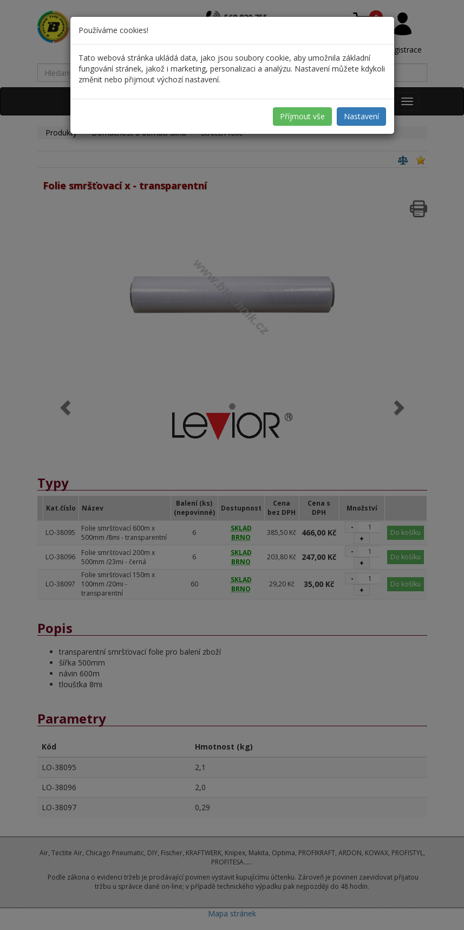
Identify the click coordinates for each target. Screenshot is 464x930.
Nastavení (361, 116)
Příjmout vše (302, 116)
